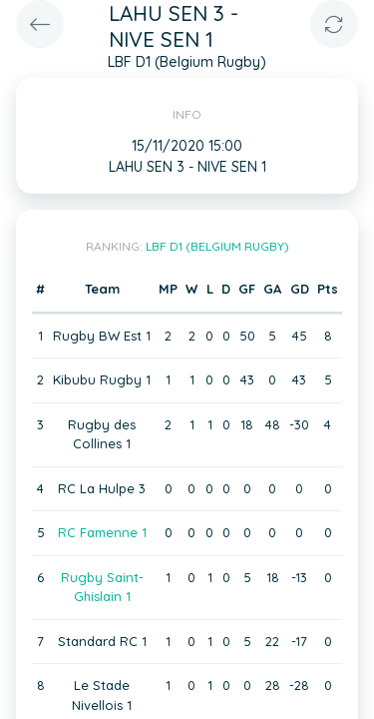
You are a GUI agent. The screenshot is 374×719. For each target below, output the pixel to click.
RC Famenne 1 (102, 532)
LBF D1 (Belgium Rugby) (217, 246)
